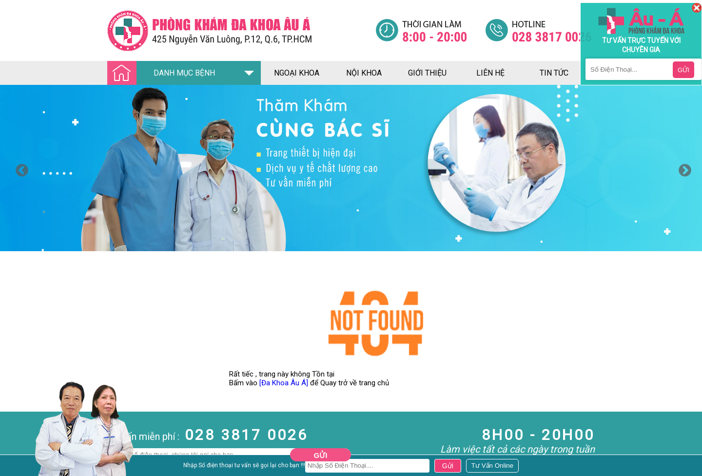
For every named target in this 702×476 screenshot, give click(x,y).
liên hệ (490, 73)
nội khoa (364, 73)
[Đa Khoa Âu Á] (283, 382)
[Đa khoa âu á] (241, 30)
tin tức (554, 73)
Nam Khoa (17, 466)
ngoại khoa (296, 73)
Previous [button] (19, 168)
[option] (351, 168)
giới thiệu (427, 73)
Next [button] (682, 168)
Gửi (321, 455)
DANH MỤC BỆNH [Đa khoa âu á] (164, 73)
